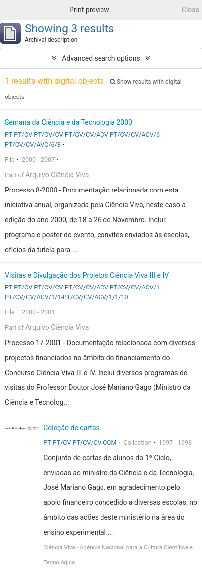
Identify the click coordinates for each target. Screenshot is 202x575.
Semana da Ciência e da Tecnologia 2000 (68, 122)
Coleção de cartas (71, 428)
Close (190, 10)
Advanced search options (101, 58)
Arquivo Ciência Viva (57, 175)
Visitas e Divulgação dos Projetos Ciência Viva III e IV (87, 275)
